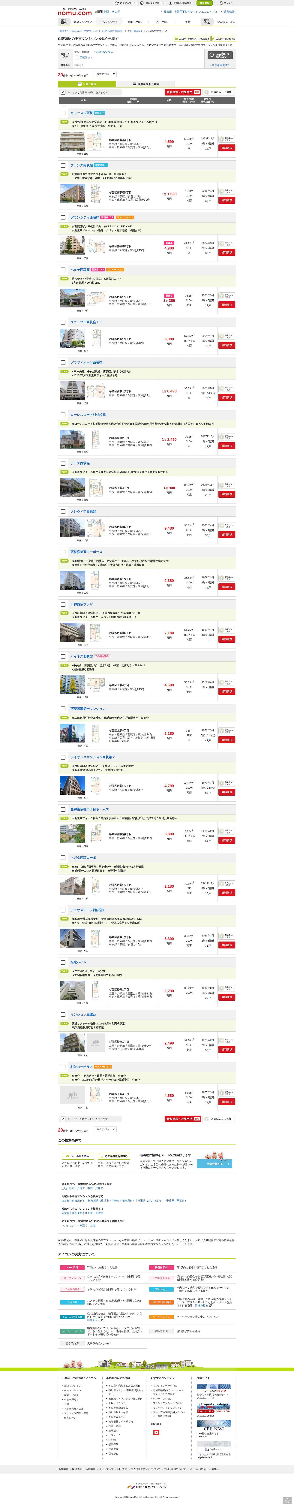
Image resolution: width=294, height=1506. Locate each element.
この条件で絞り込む (220, 55)
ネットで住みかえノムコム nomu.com (75, 11)
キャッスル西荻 (81, 113)
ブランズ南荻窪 (81, 165)
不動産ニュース (117, 1416)
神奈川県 (93, 1200)
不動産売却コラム (118, 1407)
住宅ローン (70, 1417)
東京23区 (77, 1200)
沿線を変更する (104, 51)
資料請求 (226, 147)
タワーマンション (162, 1398)
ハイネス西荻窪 (81, 656)
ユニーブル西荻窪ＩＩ (86, 322)
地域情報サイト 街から (121, 1421)
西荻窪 (83, 57)
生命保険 (113, 1449)
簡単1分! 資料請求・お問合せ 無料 (183, 92)
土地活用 (113, 1430)
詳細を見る (201, 1305)
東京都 (65, 1200)
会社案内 (63, 1469)
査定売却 (223, 22)
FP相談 (113, 1439)
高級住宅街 (164, 1415)
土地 (188, 22)
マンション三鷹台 (83, 1014)
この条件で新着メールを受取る (192, 38)
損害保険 (113, 1444)
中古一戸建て (161, 22)
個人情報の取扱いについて (145, 1469)
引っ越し (113, 1453)
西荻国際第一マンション (88, 709)
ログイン (226, 3)
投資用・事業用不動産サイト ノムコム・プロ (213, 1396)
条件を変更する (221, 65)
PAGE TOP (287, 1500)
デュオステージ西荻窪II (87, 910)
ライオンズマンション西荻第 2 (92, 757)
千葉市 (181, 1200)
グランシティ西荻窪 (84, 217)
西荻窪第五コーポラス (86, 552)
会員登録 (204, 3)
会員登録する (214, 1163)
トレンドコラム (117, 1403)
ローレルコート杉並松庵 (88, 415)
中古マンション (109, 22)
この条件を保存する (223, 38)
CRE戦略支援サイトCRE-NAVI (208, 1435)
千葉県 (170, 1200)
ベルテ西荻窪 (80, 270)
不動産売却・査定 (74, 1408)
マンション (68, 1225)
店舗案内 (90, 1469)
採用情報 (77, 1469)
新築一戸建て (135, 22)
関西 (107, 11)
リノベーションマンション (167, 1407)
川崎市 (115, 1200)
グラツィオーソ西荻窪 (86, 362)
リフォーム (115, 1435)
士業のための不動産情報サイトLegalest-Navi (214, 1456)
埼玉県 (142, 1200)
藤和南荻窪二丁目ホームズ (89, 809)
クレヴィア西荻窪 (83, 511)
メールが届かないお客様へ (204, 1469)
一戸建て (82, 1225)
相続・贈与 (115, 1426)
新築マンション (82, 22)
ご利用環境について (175, 1469)
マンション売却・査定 (76, 1413)
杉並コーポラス (81, 1067)
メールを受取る (78, 1156)
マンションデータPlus (165, 1385)
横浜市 (105, 1200)
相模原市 (127, 1200)
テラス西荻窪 (80, 463)
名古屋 (116, 11)
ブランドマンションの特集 (167, 1403)
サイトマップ (106, 1469)
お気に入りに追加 (218, 92)
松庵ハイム (78, 962)
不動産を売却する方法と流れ (124, 1385)
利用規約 (122, 1469)
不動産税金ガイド (118, 1412)
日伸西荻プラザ (81, 604)
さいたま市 (154, 1200)
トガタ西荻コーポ (83, 858)
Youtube (156, 1432)
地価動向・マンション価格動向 (126, 1398)
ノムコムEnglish (206, 1415)
